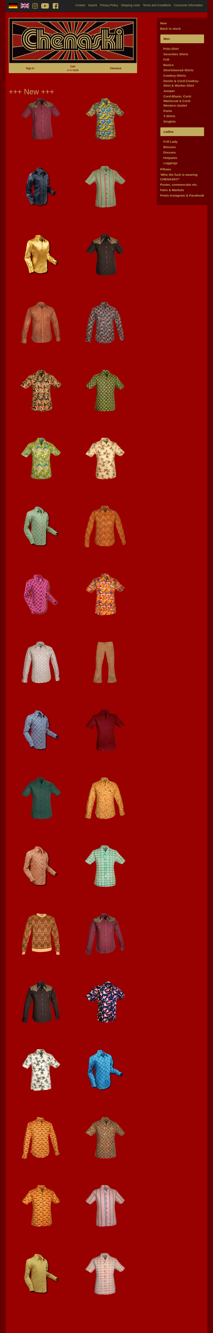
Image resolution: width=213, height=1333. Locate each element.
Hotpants (170, 158)
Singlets (169, 121)
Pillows (165, 169)
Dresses (169, 152)
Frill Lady (170, 141)
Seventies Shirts (175, 54)
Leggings (170, 163)
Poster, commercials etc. (179, 184)
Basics (168, 65)
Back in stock (170, 28)
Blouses (169, 147)
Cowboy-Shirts (174, 75)
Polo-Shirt (171, 48)
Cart (72, 68)
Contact (80, 5)
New (163, 23)
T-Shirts (169, 116)
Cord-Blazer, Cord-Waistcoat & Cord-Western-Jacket (177, 101)
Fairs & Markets (172, 190)
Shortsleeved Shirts (178, 70)
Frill (166, 59)
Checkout (115, 68)
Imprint (92, 5)
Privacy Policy (109, 5)
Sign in (30, 68)
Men (166, 39)
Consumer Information (188, 5)
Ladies (168, 131)
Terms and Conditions (157, 5)
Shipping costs (130, 5)
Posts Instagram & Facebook (182, 195)
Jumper (169, 91)
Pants (167, 111)
